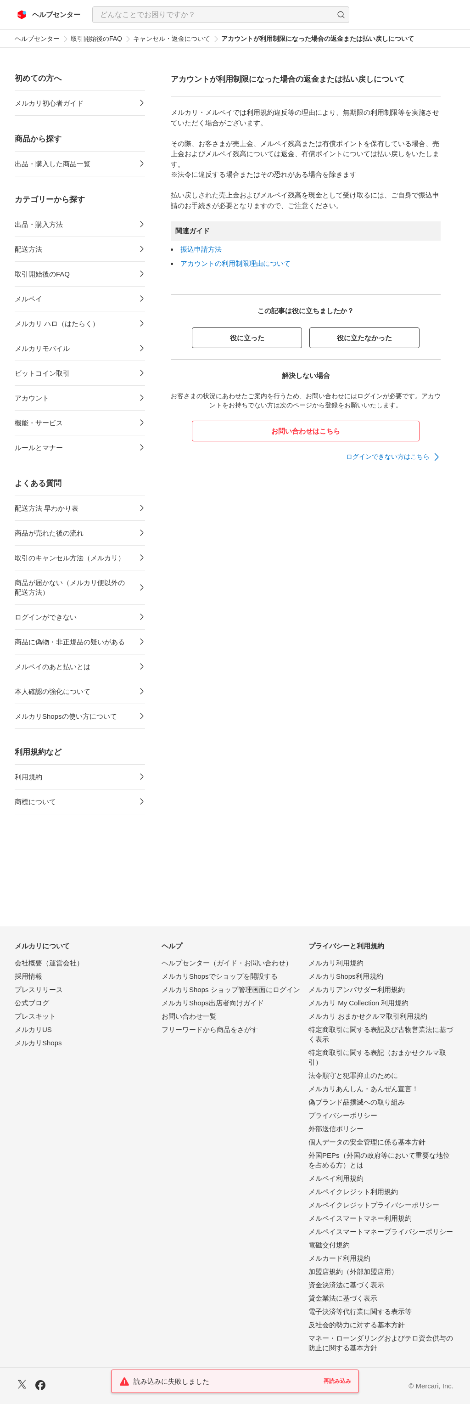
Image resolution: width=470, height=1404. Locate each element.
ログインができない (46, 617)
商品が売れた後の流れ (49, 533)
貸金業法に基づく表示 (342, 1298)
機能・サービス (39, 423)
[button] (341, 15)
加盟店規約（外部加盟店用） (353, 1271)
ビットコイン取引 (42, 373)
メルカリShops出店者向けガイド (213, 1003)
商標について (35, 802)
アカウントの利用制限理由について (235, 263)
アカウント (32, 398)
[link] (393, 457)
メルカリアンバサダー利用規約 (356, 989)
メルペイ (28, 299)
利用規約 (28, 777)
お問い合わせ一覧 (189, 1016)
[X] (22, 1385)
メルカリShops (38, 1043)
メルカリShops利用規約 (345, 976)
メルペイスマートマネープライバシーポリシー (380, 1231)
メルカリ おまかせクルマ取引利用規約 (367, 1016)
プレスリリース (39, 989)
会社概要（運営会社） (49, 963)
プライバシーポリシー (342, 1115)
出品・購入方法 (39, 224)
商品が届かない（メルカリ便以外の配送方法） (70, 587)
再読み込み (337, 1381)
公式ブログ (32, 1003)
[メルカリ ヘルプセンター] (49, 14)
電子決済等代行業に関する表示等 (360, 1311)
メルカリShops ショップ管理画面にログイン (231, 989)
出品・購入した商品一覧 (52, 164)
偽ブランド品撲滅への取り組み (356, 1102)
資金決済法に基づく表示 (346, 1285)
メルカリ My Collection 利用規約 (358, 1003)
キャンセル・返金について (171, 38)
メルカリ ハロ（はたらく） (57, 323)
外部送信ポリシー (336, 1129)
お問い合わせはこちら (305, 431)
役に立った (247, 338)
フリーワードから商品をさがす (210, 1029)
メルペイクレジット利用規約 (353, 1191)
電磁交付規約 (329, 1245)
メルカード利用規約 (339, 1258)
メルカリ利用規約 (336, 963)
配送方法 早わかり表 (46, 508)
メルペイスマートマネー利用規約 (360, 1218)
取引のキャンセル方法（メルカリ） (70, 558)
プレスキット (35, 1016)
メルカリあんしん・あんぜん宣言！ (363, 1089)
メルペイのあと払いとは (52, 667)
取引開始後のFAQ (96, 38)
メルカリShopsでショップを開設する (220, 976)
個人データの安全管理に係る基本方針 (366, 1142)
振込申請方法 (201, 249)
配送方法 (28, 249)
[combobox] (220, 14)
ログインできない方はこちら (388, 456)
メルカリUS (33, 1029)
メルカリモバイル (42, 348)
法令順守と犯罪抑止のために (353, 1075)
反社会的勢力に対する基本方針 (356, 1325)
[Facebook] (40, 1386)
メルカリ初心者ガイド (49, 103)
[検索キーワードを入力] (213, 15)
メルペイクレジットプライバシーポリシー (373, 1205)
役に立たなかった (364, 338)
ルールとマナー (39, 447)
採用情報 (28, 976)
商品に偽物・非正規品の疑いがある (70, 642)
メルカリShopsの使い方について (66, 716)
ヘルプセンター (37, 38)
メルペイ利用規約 (336, 1178)
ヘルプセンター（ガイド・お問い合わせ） (227, 963)
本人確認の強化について (52, 691)
